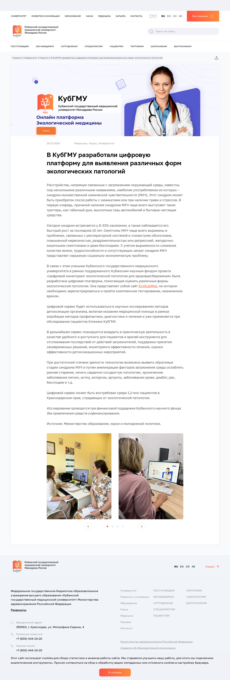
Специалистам (94, 46)
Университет (18, 16)
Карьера (120, 16)
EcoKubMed (148, 286)
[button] (88, 526)
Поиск (151, 31)
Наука (89, 16)
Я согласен (115, 672)
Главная (16, 57)
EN (169, 16)
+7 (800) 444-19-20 (29, 638)
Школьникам (159, 46)
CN (175, 16)
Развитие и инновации (45, 16)
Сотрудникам (69, 46)
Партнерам (137, 46)
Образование (73, 16)
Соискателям (196, 596)
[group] (79, 476)
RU (163, 16)
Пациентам (116, 46)
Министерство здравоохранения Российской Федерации (156, 641)
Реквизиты (18, 610)
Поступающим (20, 46)
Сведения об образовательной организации (148, 647)
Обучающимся (45, 46)
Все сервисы (200, 16)
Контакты (136, 16)
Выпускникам (182, 46)
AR (180, 16)
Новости (44, 57)
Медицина (104, 16)
